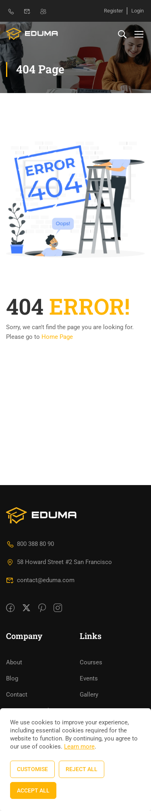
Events (89, 606)
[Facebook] (10, 536)
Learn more (79, 746)
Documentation (27, 686)
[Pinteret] (42, 536)
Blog (12, 606)
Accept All (33, 790)
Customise (32, 769)
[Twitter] (26, 536)
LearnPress (95, 702)
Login (137, 11)
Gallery (89, 622)
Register (113, 11)
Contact (16, 622)
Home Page (57, 336)
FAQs (87, 638)
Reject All (81, 769)
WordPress (94, 686)
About (14, 590)
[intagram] (58, 536)
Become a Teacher (31, 638)
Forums (16, 702)
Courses (91, 590)
